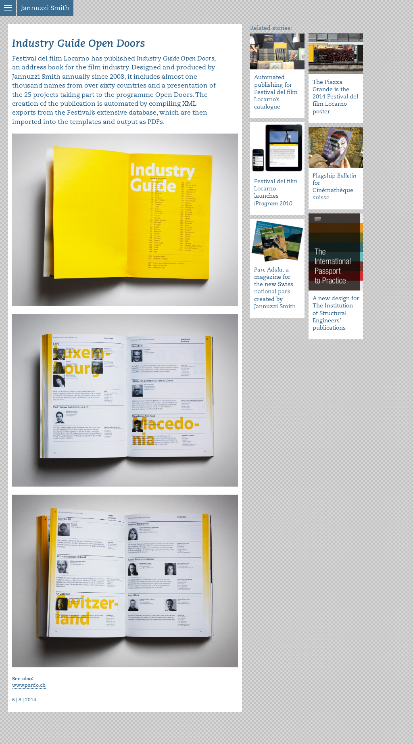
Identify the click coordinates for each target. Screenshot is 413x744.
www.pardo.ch (29, 685)
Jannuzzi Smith (45, 8)
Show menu (8, 8)
